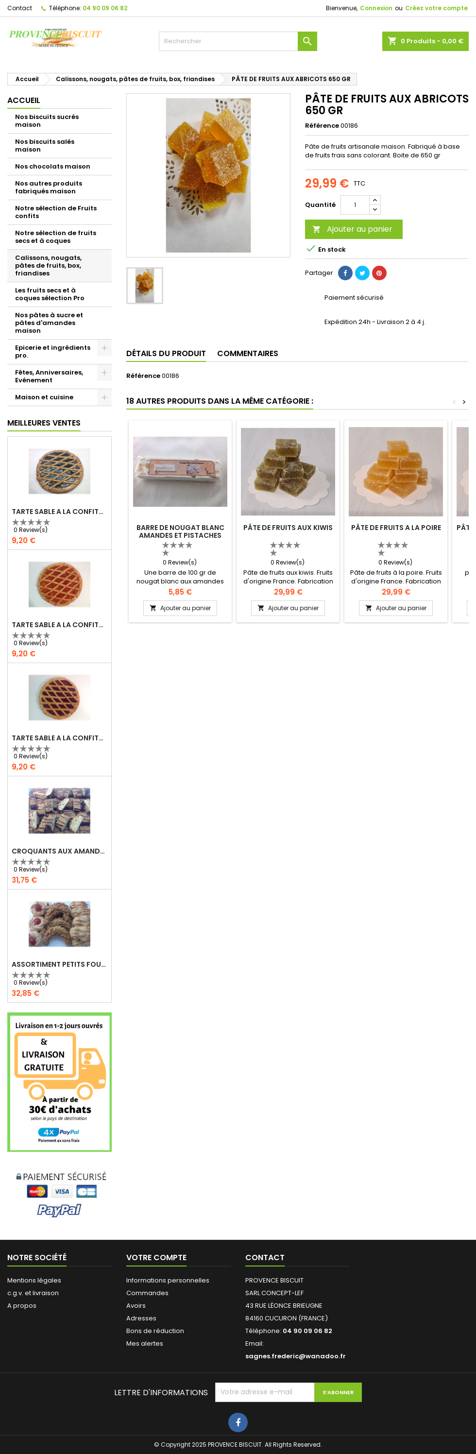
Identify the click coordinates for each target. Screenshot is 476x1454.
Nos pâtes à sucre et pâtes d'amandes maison (49, 322)
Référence (322, 125)
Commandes (147, 1293)
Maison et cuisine (44, 397)
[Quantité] (355, 205)
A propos (21, 1305)
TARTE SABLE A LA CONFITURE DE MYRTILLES (59, 511)
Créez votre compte (436, 8)
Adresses (141, 1318)
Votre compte (156, 1257)
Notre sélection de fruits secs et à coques (55, 236)
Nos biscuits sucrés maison (47, 120)
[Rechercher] (238, 41)
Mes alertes (144, 1343)
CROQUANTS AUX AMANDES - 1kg (59, 851)
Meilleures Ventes (44, 422)
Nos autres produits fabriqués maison (48, 187)
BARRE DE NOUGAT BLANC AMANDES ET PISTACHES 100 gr (180, 535)
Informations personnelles (167, 1280)
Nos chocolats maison (52, 166)
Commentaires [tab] (247, 353)
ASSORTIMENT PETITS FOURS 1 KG (59, 964)
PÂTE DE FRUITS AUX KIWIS (288, 527)
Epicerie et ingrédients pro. (52, 351)
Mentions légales (34, 1280)
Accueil (23, 100)
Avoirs (136, 1305)
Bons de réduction (155, 1330)
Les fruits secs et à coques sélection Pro (50, 294)
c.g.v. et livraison (33, 1293)
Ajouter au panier (352, 229)
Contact (19, 8)
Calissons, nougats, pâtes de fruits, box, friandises (48, 265)
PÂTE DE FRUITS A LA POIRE (396, 527)
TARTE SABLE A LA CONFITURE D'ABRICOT (59, 625)
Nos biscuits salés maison (44, 145)
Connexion (376, 8)
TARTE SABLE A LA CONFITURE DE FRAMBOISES (59, 738)
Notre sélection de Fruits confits (56, 212)
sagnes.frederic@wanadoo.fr (295, 1356)
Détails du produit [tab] (166, 353)
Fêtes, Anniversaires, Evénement (49, 376)
